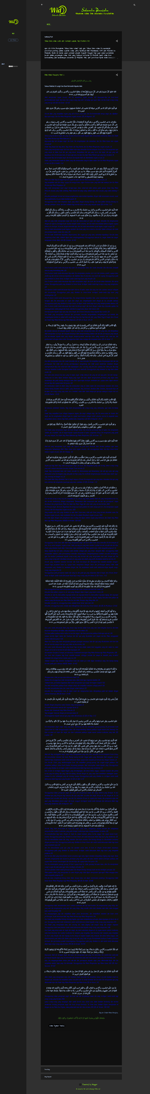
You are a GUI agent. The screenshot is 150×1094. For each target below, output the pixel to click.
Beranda (50, 25)
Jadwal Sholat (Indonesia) (76, 25)
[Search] (134, 5)
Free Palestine (94, 25)
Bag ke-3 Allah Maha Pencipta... (108, 1013)
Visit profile (13, 40)
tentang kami (107, 25)
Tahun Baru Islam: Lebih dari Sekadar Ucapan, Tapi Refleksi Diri (67, 41)
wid (13, 33)
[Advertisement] (129, 59)
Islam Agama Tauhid (56, 1025)
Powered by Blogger (88, 1084)
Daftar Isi (59, 25)
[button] (117, 41)
